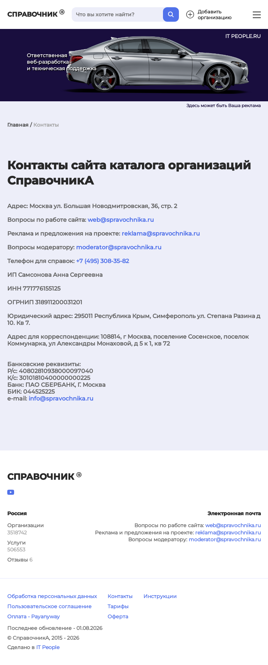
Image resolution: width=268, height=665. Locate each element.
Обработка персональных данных (52, 596)
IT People (47, 647)
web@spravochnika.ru (121, 219)
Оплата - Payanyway (33, 616)
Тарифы (118, 606)
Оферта (118, 616)
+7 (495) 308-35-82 (102, 261)
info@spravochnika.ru (61, 398)
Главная (18, 125)
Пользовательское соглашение (49, 606)
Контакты (120, 596)
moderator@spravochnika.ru (119, 247)
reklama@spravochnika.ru (161, 233)
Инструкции (160, 596)
